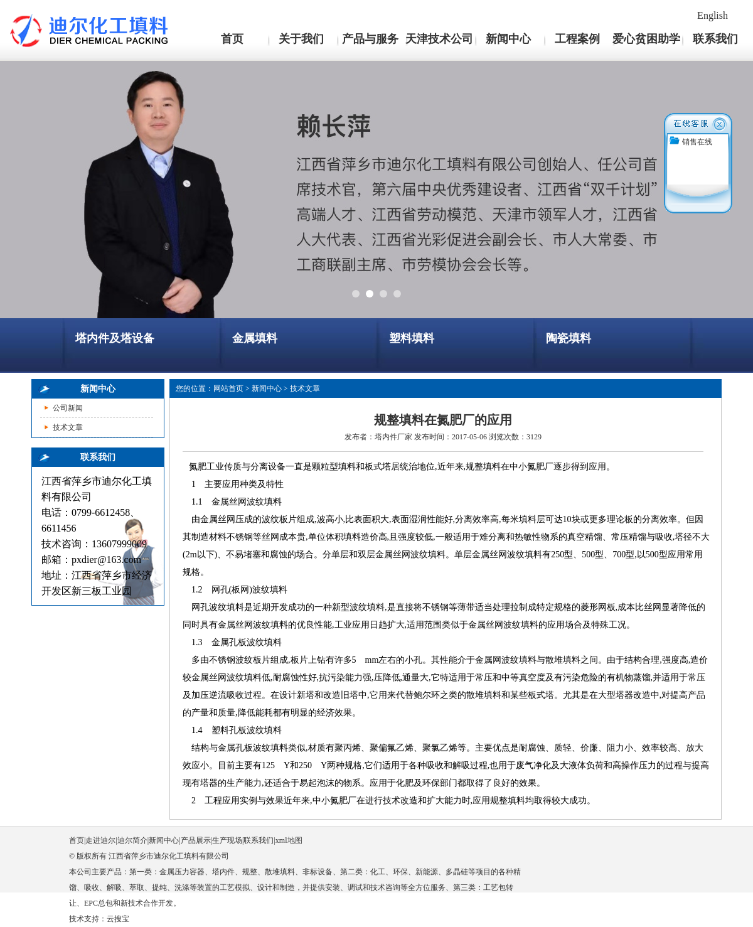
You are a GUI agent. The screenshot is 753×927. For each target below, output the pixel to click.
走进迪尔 (100, 840)
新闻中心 (508, 39)
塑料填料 (411, 338)
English (712, 15)
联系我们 (715, 39)
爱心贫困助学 (646, 39)
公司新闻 (68, 408)
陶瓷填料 (568, 338)
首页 (232, 39)
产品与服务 (370, 39)
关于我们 (301, 39)
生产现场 (227, 840)
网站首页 (228, 388)
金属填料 (254, 338)
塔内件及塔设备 (114, 338)
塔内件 (386, 436)
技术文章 (68, 427)
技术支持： (88, 918)
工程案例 (577, 39)
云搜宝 (118, 918)
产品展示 (196, 840)
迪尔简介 (132, 840)
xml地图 (288, 840)
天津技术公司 (439, 39)
